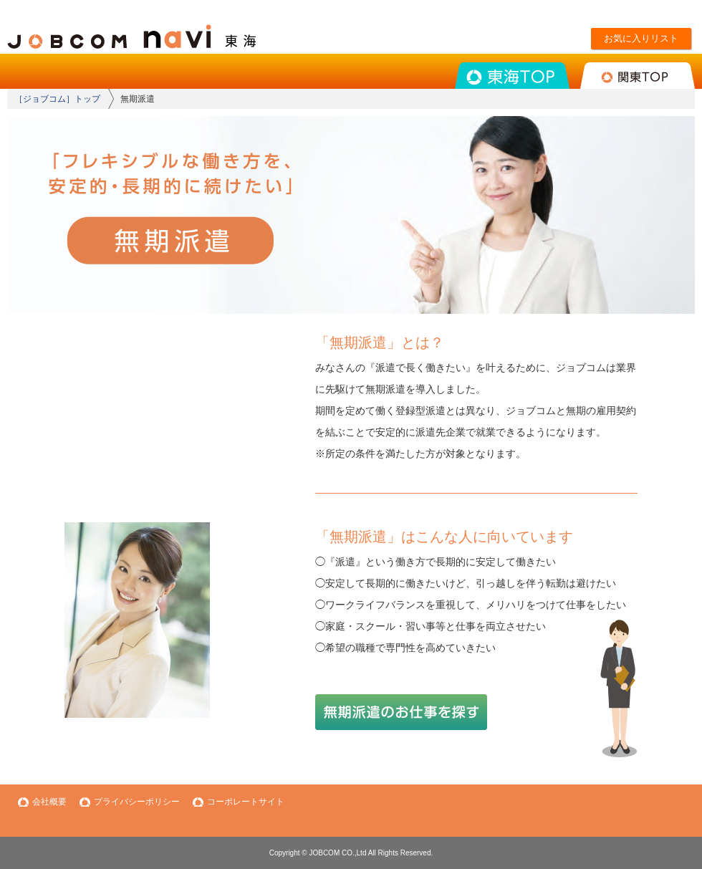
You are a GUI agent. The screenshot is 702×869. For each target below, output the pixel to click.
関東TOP (637, 75)
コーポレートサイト (245, 802)
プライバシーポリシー (137, 802)
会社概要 (49, 802)
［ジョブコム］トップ (57, 99)
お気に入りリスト (641, 38)
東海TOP (512, 75)
